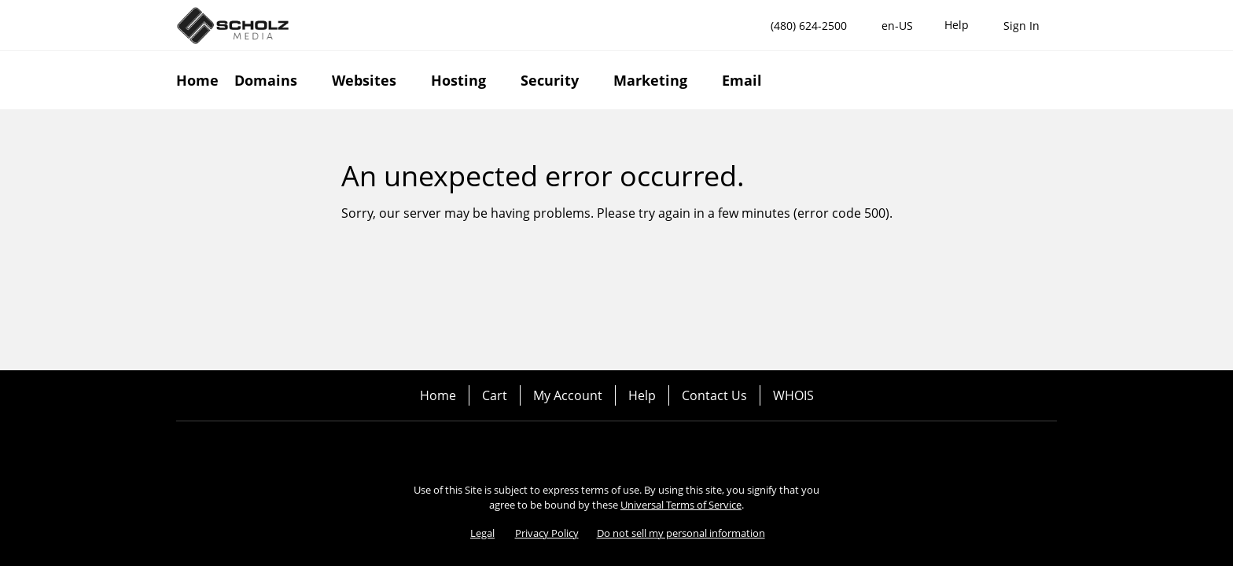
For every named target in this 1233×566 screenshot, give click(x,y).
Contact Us (714, 395)
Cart (494, 395)
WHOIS (793, 395)
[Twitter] (638, 448)
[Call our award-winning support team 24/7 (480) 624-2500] (956, 25)
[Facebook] (594, 448)
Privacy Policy (547, 533)
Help (642, 395)
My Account (567, 395)
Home (438, 395)
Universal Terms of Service (681, 505)
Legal (482, 533)
